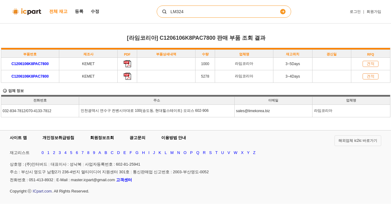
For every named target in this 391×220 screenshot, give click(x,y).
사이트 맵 (18, 137)
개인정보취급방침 (58, 137)
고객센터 (124, 180)
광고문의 (137, 137)
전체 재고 (58, 11)
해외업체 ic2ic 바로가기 (357, 140)
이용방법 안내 (173, 137)
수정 (95, 11)
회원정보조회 (102, 137)
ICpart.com (42, 191)
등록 (79, 11)
